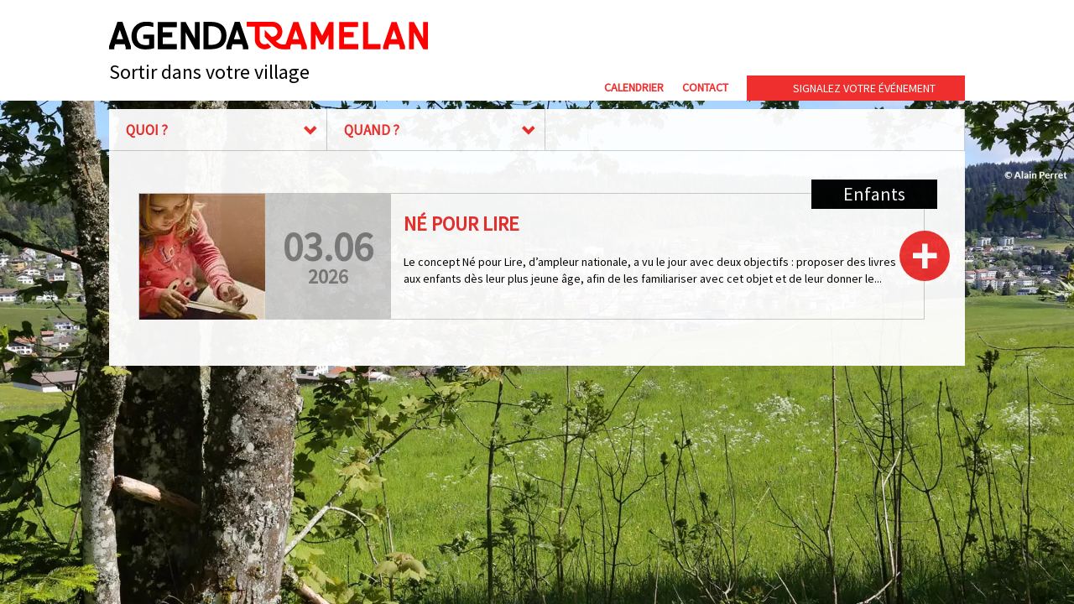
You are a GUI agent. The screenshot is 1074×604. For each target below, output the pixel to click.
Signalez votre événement (864, 88)
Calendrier (634, 87)
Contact (705, 87)
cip (924, 40)
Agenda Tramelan (268, 35)
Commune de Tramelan (797, 40)
